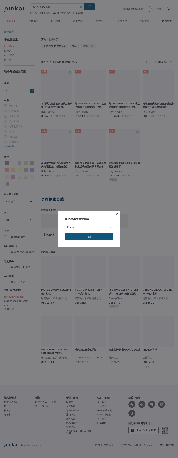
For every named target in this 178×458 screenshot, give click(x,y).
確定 (89, 236)
